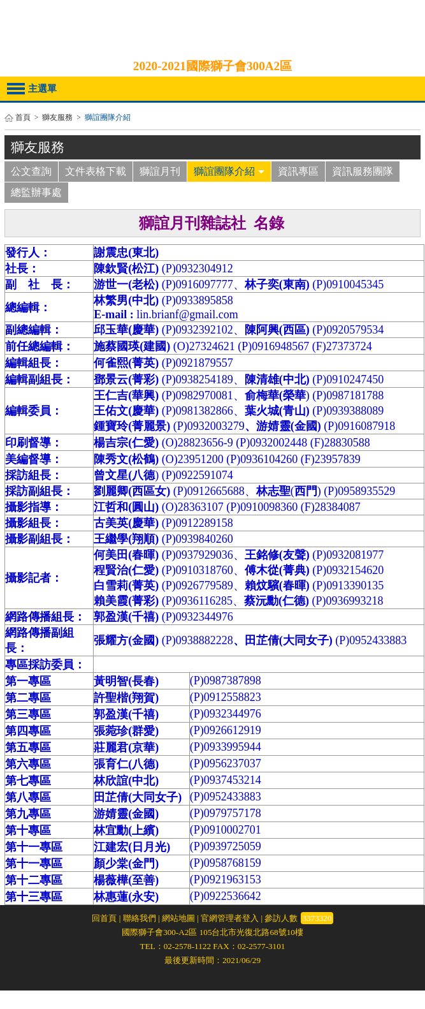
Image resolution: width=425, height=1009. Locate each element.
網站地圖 (178, 918)
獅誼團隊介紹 (229, 171)
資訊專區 (298, 171)
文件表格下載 (95, 171)
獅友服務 (57, 118)
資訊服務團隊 (362, 171)
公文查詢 (31, 171)
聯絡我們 (139, 918)
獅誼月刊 (160, 171)
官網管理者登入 (230, 918)
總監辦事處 (36, 192)
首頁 (23, 118)
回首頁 (104, 918)
